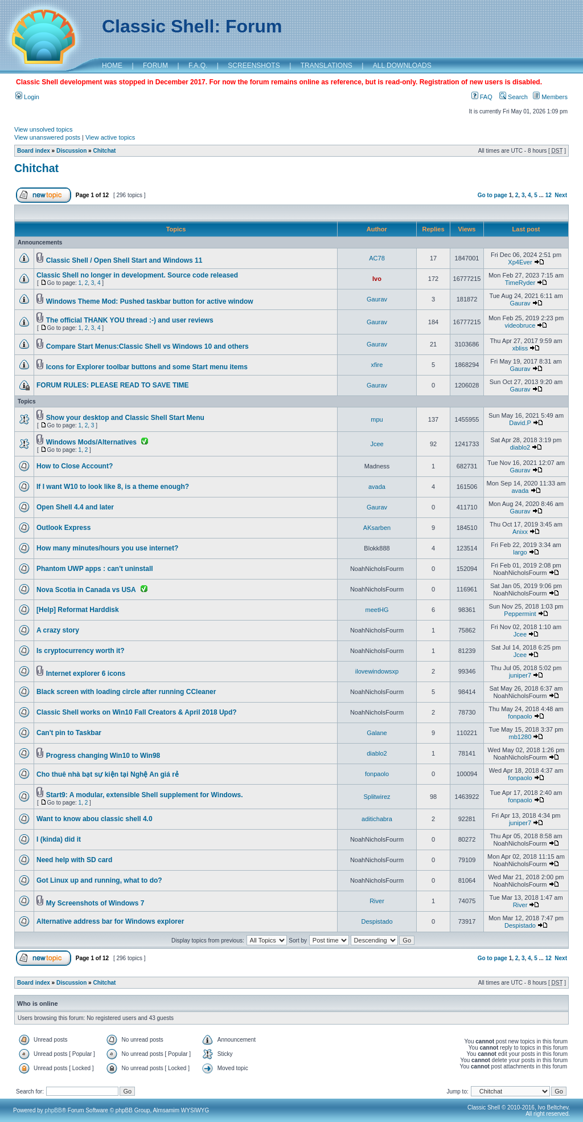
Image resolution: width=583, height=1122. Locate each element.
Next (561, 195)
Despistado (376, 921)
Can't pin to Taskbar (68, 733)
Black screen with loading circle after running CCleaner (126, 692)
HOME (112, 66)
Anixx (520, 531)
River (376, 900)
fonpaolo (520, 716)
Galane (377, 732)
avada (376, 486)
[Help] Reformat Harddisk (77, 610)
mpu (377, 419)
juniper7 (520, 675)
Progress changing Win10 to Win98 (103, 756)
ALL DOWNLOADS (402, 66)
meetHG (377, 609)
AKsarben (377, 527)
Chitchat (104, 151)
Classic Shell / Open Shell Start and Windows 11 (124, 260)
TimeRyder (520, 282)
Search (513, 96)
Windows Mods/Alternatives (91, 442)
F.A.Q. (197, 66)
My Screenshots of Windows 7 (95, 903)
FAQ (481, 96)
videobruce (520, 325)
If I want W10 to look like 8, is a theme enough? (112, 487)
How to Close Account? (74, 466)
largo (520, 552)
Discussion (71, 151)
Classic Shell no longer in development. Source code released (137, 275)
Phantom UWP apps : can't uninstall (94, 569)
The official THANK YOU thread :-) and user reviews (130, 320)
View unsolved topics (43, 129)
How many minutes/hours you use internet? (107, 548)
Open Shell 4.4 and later (75, 507)
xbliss (520, 348)
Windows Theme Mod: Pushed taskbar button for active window (149, 301)
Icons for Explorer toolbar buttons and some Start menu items (147, 367)
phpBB (53, 1110)
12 (548, 195)
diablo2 (520, 447)
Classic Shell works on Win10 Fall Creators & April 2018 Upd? (136, 712)
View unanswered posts (47, 137)
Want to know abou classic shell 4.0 (94, 819)
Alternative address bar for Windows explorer (110, 921)
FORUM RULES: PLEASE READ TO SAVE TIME (112, 385)
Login (27, 96)
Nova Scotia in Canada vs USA (86, 590)
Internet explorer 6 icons (85, 674)
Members (550, 96)
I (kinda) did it (58, 839)
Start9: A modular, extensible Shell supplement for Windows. (144, 795)
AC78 (377, 258)
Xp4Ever (520, 262)
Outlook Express (63, 528)
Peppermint (520, 613)
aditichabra (377, 818)
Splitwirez (376, 796)
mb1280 (520, 736)
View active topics (110, 137)
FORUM (155, 66)
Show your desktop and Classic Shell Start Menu (125, 418)
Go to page (492, 195)
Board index (33, 151)
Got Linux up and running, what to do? (99, 880)
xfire (377, 364)
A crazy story (57, 630)
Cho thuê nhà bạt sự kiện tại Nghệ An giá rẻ (107, 774)
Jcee (376, 443)
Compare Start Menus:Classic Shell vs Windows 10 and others (147, 346)
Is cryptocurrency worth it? (80, 651)
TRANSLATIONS (326, 66)
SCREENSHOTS (254, 66)
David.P (520, 422)
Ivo (376, 278)
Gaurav (377, 299)
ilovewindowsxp (377, 671)
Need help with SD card (74, 860)
